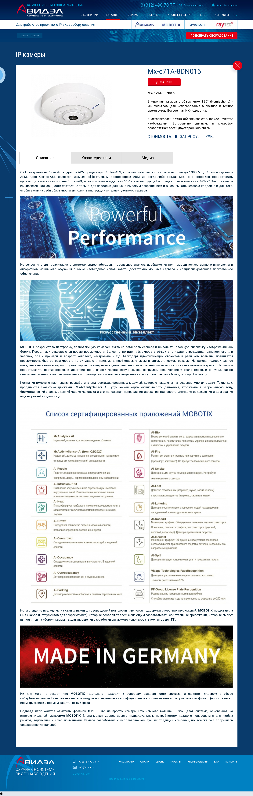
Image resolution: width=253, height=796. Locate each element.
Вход (219, 5)
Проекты (175, 761)
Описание (45, 158)
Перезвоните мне (193, 5)
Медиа (148, 158)
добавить (164, 82)
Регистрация (230, 5)
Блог (217, 761)
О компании (126, 761)
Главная (24, 35)
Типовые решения (197, 761)
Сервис (160, 761)
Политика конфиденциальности (126, 779)
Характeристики (96, 158)
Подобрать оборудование (211, 35)
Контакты (231, 761)
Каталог (35, 35)
